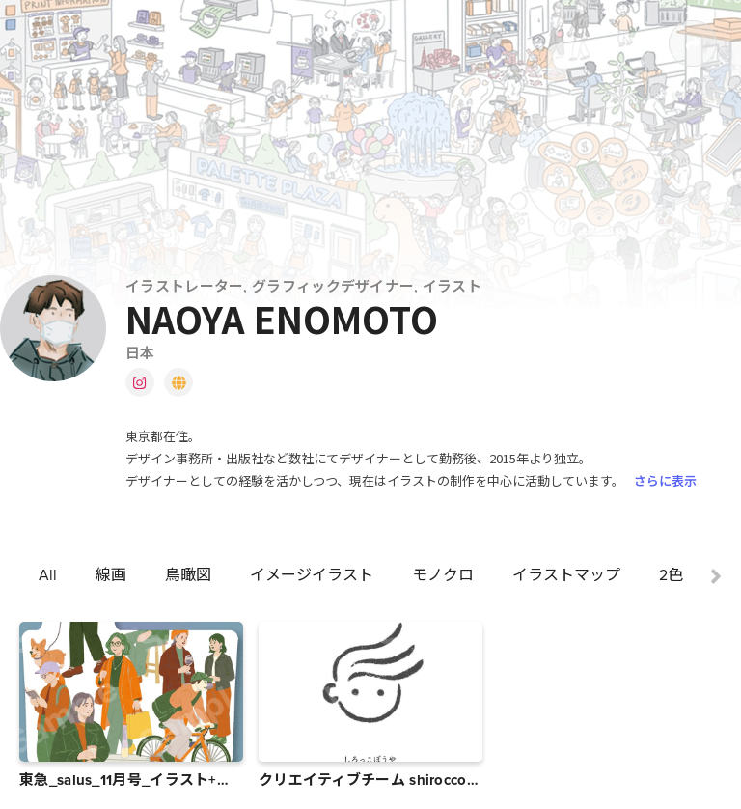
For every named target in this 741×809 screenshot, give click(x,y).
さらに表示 (665, 480)
